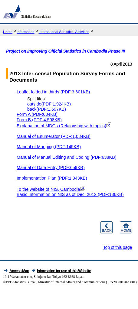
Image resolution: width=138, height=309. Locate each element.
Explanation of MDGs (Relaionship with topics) (64, 125)
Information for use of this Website (64, 270)
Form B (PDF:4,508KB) (39, 119)
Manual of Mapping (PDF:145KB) (49, 146)
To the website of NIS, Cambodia (51, 189)
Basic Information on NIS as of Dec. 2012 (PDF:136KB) (70, 194)
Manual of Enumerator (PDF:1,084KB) (53, 136)
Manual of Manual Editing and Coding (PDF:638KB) (67, 157)
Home (7, 32)
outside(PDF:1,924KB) (49, 104)
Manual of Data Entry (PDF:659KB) (51, 167)
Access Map (19, 270)
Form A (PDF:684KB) (37, 114)
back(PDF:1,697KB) (46, 109)
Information (25, 32)
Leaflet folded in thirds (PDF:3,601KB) (53, 91)
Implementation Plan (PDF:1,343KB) (52, 178)
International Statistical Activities (63, 32)
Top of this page (117, 247)
